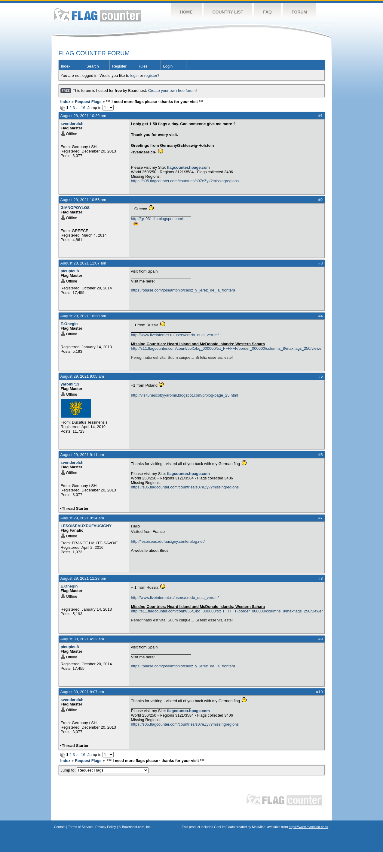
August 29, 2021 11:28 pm (83, 578)
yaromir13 (70, 384)
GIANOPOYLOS (75, 207)
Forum (299, 12)
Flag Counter (97, 15)
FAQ (267, 12)
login (134, 75)
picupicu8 (70, 271)
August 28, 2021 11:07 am (83, 263)
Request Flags (88, 101)
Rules (143, 66)
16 (83, 107)
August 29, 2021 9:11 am (82, 454)
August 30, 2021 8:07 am (82, 692)
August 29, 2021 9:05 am (82, 376)
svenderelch (72, 123)
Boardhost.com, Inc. (137, 827)
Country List (228, 12)
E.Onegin (69, 324)
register (150, 75)
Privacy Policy (105, 827)
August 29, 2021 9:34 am (82, 518)
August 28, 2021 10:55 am (83, 200)
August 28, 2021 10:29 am (83, 115)
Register (119, 66)
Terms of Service (80, 827)
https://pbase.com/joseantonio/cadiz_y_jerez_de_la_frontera (183, 290)
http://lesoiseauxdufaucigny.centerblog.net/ (168, 541)
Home (186, 12)
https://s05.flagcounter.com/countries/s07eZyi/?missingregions (185, 181)
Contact (60, 827)
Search (93, 66)
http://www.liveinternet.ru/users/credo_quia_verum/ (175, 335)
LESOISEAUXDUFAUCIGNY (86, 526)
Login (168, 66)
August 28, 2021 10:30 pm (83, 316)
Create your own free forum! (172, 90)
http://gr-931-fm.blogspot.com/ (157, 218)
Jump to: (105, 770)
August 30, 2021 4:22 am (82, 639)
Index (66, 66)
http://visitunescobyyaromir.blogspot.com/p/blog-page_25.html (184, 395)
